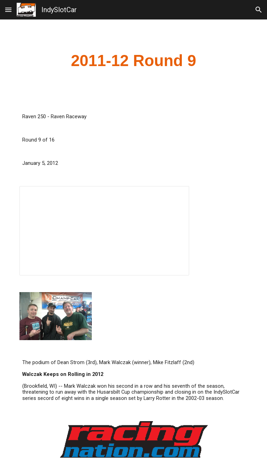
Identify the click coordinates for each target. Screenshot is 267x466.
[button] (8, 9)
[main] (133, 61)
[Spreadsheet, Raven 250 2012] (104, 231)
